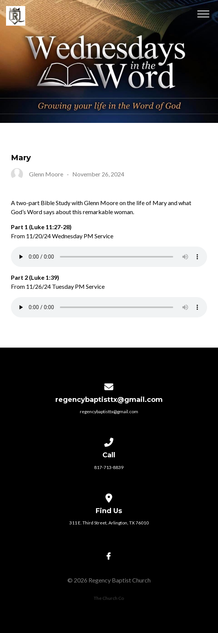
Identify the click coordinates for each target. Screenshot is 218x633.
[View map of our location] (109, 497)
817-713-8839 (108, 467)
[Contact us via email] (109, 385)
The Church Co (109, 598)
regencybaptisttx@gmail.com (109, 411)
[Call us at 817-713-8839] (109, 441)
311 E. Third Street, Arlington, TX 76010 (109, 523)
